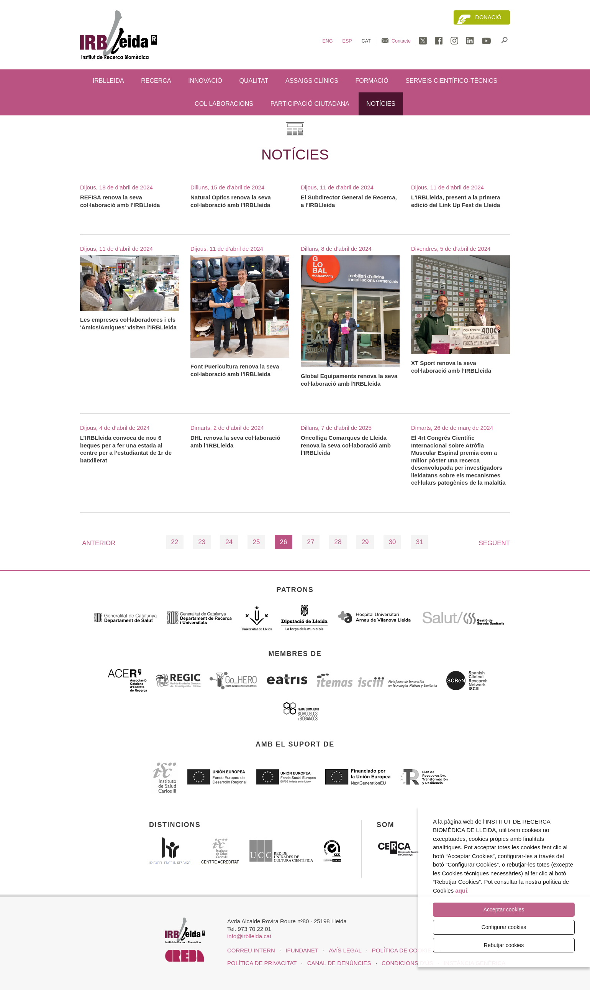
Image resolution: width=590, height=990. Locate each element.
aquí (461, 890)
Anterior (98, 543)
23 (201, 542)
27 (311, 542)
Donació (488, 17)
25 (256, 542)
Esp (347, 41)
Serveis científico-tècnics (451, 80)
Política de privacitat (262, 963)
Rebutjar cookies (504, 945)
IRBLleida (108, 80)
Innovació (205, 80)
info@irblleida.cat (249, 936)
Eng (327, 41)
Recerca (156, 80)
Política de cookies (403, 950)
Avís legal (345, 950)
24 (229, 542)
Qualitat (254, 80)
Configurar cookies (504, 927)
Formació (372, 80)
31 (419, 542)
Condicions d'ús (407, 963)
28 (338, 542)
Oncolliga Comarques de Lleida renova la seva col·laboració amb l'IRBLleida (346, 445)
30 (392, 542)
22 (174, 542)
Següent (494, 543)
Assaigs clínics (311, 80)
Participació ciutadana (309, 103)
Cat (366, 41)
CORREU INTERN (251, 950)
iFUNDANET (301, 950)
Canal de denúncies (339, 963)
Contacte (401, 41)
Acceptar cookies (503, 910)
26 (283, 542)
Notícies (380, 103)
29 (365, 542)
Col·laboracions (224, 103)
